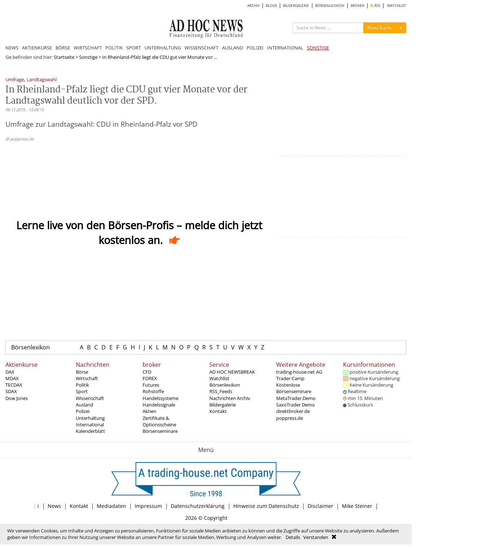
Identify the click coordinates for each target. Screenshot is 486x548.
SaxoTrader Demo (295, 404)
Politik (82, 385)
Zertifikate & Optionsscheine (159, 421)
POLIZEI (255, 47)
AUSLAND (232, 47)
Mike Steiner (357, 506)
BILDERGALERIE (296, 5)
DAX (9, 372)
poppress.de (289, 418)
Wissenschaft (90, 398)
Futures (151, 385)
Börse (82, 372)
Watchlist (219, 378)
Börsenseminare (160, 431)
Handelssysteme (160, 398)
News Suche (379, 28)
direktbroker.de (293, 411)
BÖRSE (63, 47)
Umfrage (14, 80)
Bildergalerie (222, 404)
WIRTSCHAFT (88, 47)
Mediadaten (111, 506)
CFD (147, 372)
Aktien (149, 411)
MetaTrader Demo (296, 398)
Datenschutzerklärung (198, 506)
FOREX (150, 378)
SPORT (133, 47)
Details (293, 537)
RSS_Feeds (220, 391)
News (54, 506)
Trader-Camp (290, 378)
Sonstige (88, 57)
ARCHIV (253, 5)
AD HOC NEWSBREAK (232, 372)
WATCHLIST (396, 5)
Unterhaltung (90, 418)
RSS (375, 5)
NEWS (11, 47)
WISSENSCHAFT (201, 47)
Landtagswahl (42, 80)
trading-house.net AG (299, 372)
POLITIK (114, 47)
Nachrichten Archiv (229, 398)
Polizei (83, 411)
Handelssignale (159, 404)
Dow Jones (16, 398)
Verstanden (315, 537)
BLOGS (271, 5)
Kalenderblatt (90, 431)
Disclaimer (320, 506)
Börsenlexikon (30, 347)
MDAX (12, 378)
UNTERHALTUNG (162, 47)
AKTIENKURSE (37, 47)
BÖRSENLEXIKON (329, 5)
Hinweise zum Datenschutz (266, 506)
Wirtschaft (87, 378)
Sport (82, 391)
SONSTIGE (318, 47)
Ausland (84, 404)
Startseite (64, 57)
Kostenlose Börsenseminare (293, 388)
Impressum (148, 506)
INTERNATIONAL (285, 47)
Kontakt (218, 411)
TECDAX (13, 385)
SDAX (11, 391)
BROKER (357, 5)
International (90, 424)
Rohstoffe (153, 391)
